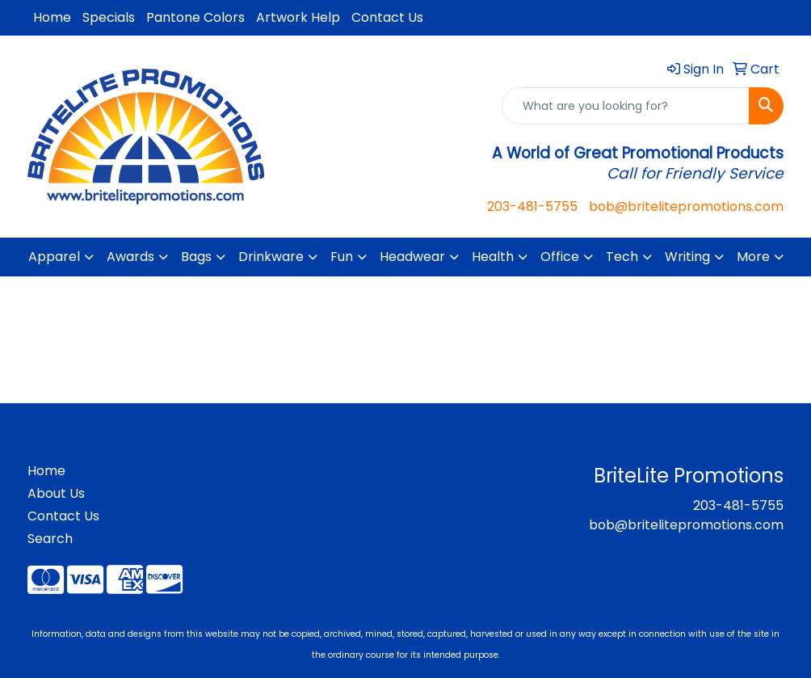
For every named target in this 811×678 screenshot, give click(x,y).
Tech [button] (622, 256)
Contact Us (387, 17)
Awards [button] (130, 256)
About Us (56, 493)
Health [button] (493, 256)
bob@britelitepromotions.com (686, 206)
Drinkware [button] (271, 256)
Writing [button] (687, 256)
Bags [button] (196, 256)
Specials (108, 17)
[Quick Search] (626, 105)
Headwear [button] (412, 256)
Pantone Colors (195, 17)
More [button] (753, 256)
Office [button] (559, 256)
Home (52, 17)
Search (50, 538)
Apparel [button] (54, 256)
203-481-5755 (532, 206)
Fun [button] (341, 256)
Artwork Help (298, 17)
